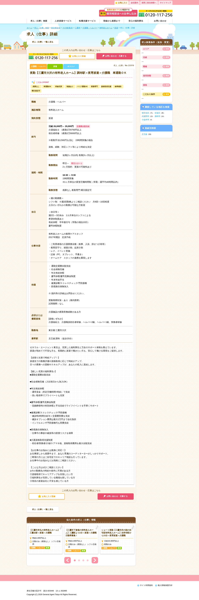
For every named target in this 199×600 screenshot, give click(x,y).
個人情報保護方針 (165, 585)
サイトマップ (165, 3)
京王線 (144, 134)
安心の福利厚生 (136, 21)
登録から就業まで (111, 21)
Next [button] (95, 560)
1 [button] (75, 560)
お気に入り (122, 3)
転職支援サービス (87, 21)
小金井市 (145, 120)
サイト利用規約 (146, 585)
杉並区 (157, 113)
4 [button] (88, 560)
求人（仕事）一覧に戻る (42, 42)
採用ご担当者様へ (149, 3)
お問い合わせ (160, 21)
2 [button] (79, 560)
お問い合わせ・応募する (116, 56)
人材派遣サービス (63, 21)
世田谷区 (145, 113)
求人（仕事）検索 (39, 21)
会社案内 (134, 3)
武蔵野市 (145, 116)
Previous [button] (67, 560)
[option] (45, 540)
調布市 (157, 116)
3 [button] (83, 560)
